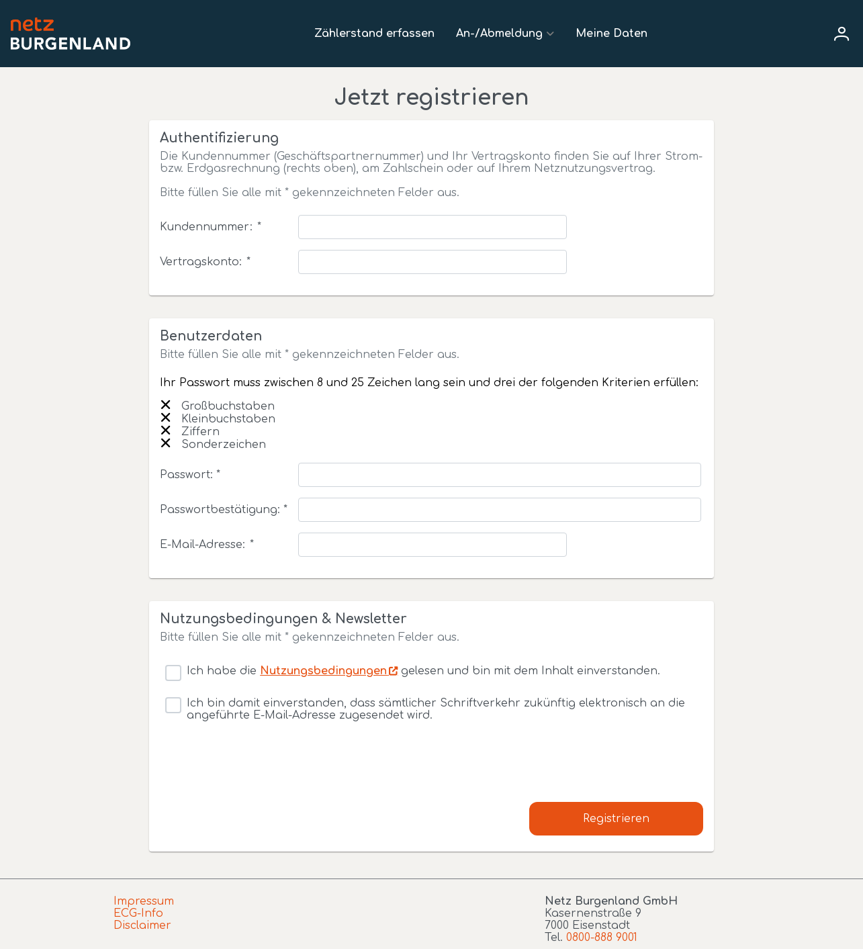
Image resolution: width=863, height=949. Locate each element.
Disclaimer (142, 925)
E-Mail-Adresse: (206, 545)
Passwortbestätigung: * (223, 510)
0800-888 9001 (601, 938)
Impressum (143, 901)
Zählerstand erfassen (374, 34)
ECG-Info (138, 913)
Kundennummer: (210, 227)
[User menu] (841, 33)
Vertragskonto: (205, 262)
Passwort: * (190, 475)
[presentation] (262, 776)
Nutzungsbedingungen (323, 671)
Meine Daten (611, 34)
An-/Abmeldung (499, 34)
